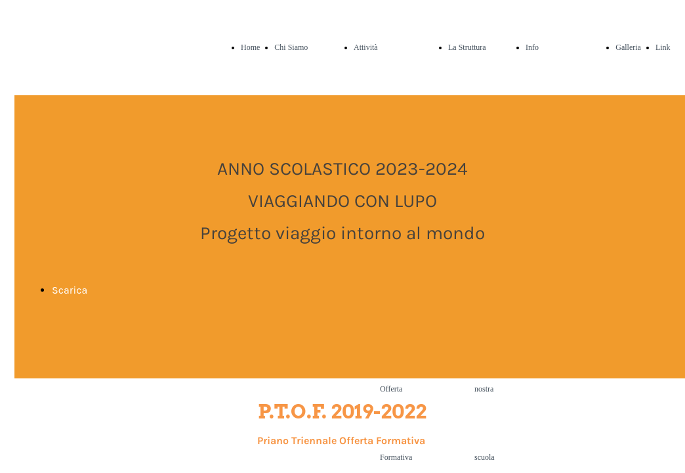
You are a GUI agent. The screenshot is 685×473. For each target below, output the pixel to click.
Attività (366, 47)
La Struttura (467, 47)
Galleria (628, 47)
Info (532, 47)
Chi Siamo (291, 47)
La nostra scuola (484, 389)
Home (250, 47)
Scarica (69, 290)
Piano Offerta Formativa (396, 389)
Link (663, 47)
